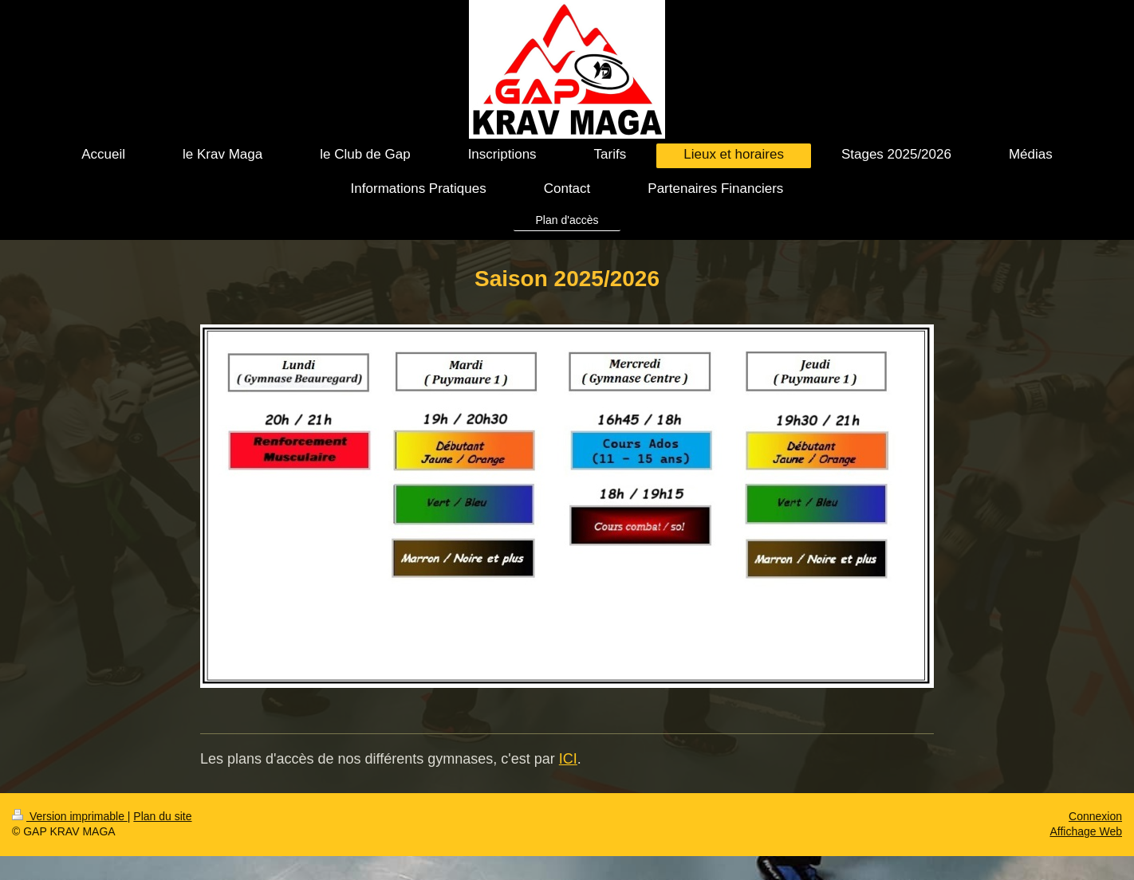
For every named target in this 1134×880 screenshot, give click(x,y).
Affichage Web (1085, 831)
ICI (568, 759)
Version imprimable (70, 816)
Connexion (1095, 816)
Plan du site (162, 816)
